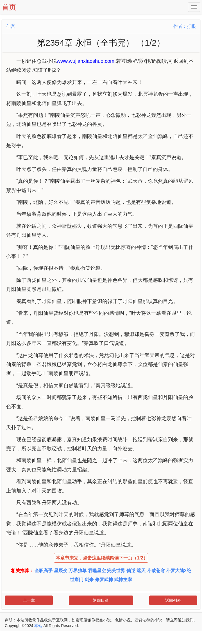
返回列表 (173, 600)
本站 (38, 625)
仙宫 (10, 26)
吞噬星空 (97, 570)
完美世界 (116, 570)
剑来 (89, 579)
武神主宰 (123, 579)
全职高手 (44, 570)
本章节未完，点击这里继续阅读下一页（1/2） (101, 558)
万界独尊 (78, 570)
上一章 (29, 600)
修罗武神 (104, 579)
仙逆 (130, 570)
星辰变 (60, 570)
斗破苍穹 (156, 570)
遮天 (141, 570)
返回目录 (101, 600)
